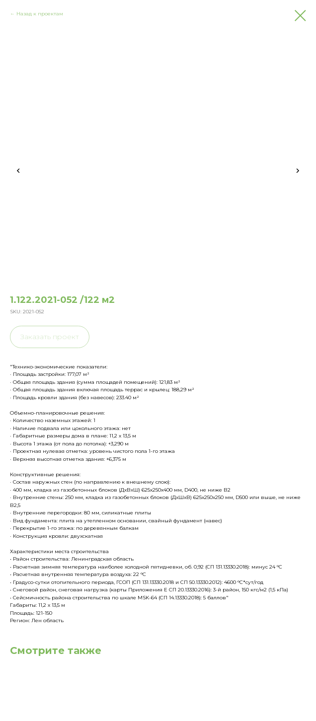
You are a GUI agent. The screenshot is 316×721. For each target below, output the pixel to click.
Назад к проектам (39, 13)
